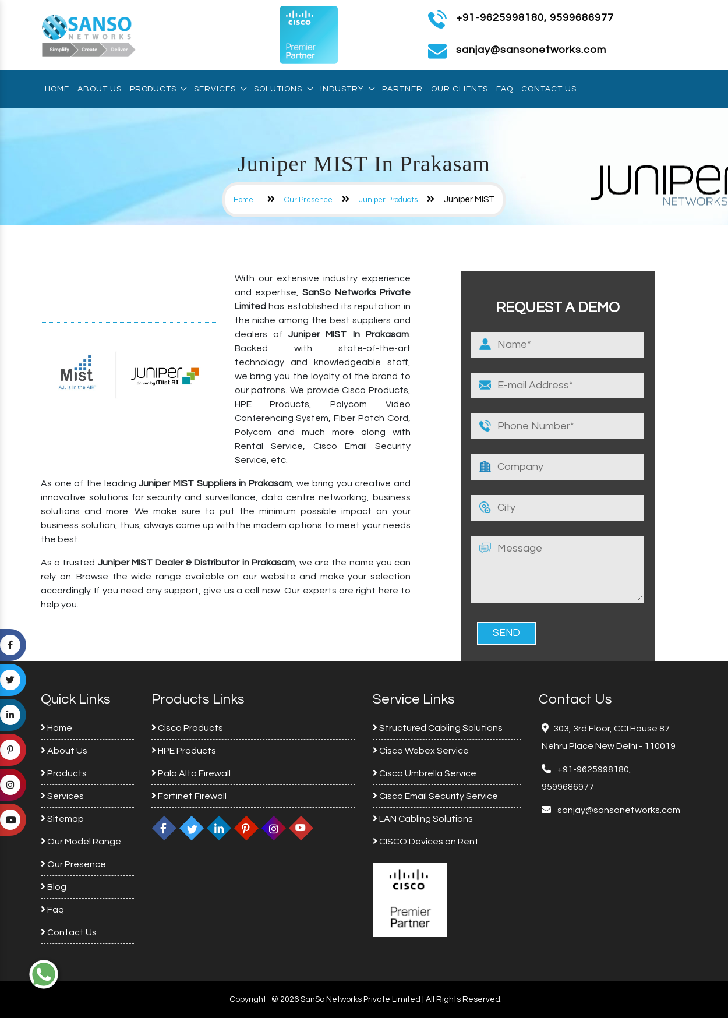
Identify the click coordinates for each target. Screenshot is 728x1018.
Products (158, 89)
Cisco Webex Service (421, 750)
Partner (402, 89)
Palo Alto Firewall (191, 773)
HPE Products (183, 750)
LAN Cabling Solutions (423, 818)
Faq (504, 89)
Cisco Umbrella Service (424, 773)
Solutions (283, 89)
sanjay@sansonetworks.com (618, 810)
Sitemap (62, 818)
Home (57, 89)
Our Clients (459, 89)
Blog (53, 887)
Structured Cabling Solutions (438, 728)
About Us (99, 89)
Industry (347, 89)
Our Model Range (81, 841)
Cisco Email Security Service (435, 796)
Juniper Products (388, 200)
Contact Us (549, 89)
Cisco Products (187, 728)
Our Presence (308, 200)
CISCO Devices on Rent (426, 841)
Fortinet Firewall (189, 796)
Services (220, 89)
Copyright (247, 999)
